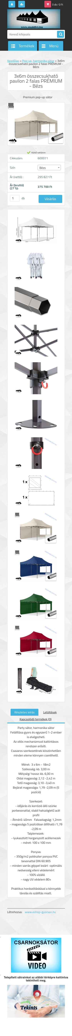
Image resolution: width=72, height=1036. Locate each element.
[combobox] (49, 167)
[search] (60, 34)
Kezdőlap (13, 60)
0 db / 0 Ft (57, 5)
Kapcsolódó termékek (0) (35, 719)
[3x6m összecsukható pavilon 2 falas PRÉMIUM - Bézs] (36, 230)
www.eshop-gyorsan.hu (40, 912)
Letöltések (50, 712)
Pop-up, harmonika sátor (38, 60)
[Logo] (33, 18)
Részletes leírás (24, 712)
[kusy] (15, 198)
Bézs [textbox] (42, 167)
